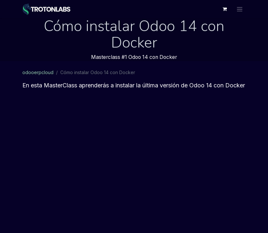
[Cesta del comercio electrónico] (225, 9)
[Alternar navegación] (239, 9)
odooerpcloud (37, 72)
